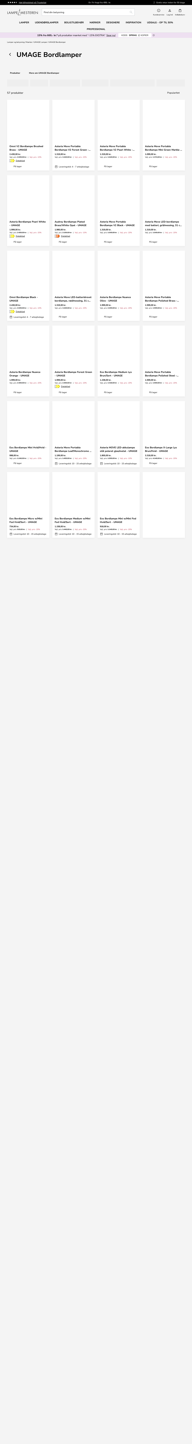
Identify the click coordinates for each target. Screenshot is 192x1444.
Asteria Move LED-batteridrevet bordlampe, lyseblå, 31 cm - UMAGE (27, 662)
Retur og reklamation (118, 1334)
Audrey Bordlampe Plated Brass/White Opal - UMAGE (70, 223)
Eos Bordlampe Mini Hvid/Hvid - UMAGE (27, 449)
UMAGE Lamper (40, 42)
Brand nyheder (164, 1401)
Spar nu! (111, 35)
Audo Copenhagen (28, 1421)
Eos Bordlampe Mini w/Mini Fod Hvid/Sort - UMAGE (118, 520)
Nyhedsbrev (164, 1331)
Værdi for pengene (28, 1427)
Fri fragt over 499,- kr (164, 1337)
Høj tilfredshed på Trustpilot (32, 2)
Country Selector (118, 1407)
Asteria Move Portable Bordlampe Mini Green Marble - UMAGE (163, 148)
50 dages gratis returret (164, 1334)
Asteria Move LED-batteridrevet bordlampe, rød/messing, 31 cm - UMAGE (73, 298)
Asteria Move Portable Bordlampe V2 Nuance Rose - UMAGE (117, 737)
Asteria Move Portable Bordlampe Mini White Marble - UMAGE (163, 737)
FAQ (28, 1337)
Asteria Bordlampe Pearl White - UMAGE (27, 223)
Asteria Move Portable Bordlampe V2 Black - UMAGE (117, 223)
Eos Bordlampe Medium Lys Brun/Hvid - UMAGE (70, 1026)
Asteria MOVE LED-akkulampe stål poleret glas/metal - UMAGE (118, 449)
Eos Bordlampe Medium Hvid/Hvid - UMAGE (23, 955)
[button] (45, 137)
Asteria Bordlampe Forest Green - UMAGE (73, 373)
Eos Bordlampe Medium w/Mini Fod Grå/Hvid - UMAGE (27, 1026)
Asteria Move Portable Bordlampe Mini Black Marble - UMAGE (117, 662)
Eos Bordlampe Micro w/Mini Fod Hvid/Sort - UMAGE (25, 520)
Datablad (20, 160)
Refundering (118, 1337)
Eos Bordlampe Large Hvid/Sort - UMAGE (163, 1026)
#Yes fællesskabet (163, 1395)
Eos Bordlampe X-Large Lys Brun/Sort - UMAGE (70, 884)
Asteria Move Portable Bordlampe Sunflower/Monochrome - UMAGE (160, 591)
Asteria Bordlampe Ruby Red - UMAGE (72, 808)
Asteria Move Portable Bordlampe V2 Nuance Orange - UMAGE (27, 591)
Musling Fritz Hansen (28, 1424)
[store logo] (22, 12)
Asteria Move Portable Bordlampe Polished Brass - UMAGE (161, 298)
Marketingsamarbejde (164, 1407)
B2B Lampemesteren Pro (163, 1404)
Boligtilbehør (28, 1430)
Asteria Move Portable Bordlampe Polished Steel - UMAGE (161, 373)
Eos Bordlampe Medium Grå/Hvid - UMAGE (113, 1026)
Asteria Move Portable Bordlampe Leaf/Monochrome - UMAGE (73, 449)
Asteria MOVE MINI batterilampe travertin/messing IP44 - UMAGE (27, 808)
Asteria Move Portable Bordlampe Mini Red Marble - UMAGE (117, 591)
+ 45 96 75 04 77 (28, 1331)
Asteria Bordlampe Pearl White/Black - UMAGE (69, 1097)
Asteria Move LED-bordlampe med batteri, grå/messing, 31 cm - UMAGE (163, 223)
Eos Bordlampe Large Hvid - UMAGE (71, 955)
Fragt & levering (118, 1331)
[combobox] (88, 12)
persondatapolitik (108, 1302)
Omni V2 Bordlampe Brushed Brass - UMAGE (26, 148)
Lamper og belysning (15, 42)
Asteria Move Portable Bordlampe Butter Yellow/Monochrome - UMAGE (162, 520)
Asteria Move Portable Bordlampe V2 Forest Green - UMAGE (72, 148)
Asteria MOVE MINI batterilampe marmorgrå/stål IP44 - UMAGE (117, 1097)
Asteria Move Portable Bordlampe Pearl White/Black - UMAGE (73, 591)
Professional (96, 29)
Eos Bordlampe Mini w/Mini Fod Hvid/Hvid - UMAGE (163, 955)
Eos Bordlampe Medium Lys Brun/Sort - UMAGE (116, 373)
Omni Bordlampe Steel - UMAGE (159, 662)
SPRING (134, 35)
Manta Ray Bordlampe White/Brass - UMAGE (113, 884)
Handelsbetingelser (118, 1401)
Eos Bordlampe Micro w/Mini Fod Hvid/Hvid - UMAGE (116, 808)
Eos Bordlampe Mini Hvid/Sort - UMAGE (27, 884)
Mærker (29, 42)
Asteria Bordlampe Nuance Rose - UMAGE (163, 1097)
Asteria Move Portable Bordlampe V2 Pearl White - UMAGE (116, 148)
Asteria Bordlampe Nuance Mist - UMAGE (27, 737)
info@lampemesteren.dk (28, 1334)
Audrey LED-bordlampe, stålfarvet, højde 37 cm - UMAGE (23, 1172)
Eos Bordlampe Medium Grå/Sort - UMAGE (113, 955)
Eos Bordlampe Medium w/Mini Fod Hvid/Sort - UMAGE (72, 520)
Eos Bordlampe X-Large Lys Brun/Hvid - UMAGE (161, 449)
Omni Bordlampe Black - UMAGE (23, 298)
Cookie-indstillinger (164, 1398)
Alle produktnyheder (28, 1433)
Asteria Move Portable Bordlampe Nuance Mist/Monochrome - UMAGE (71, 662)
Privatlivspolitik (118, 1404)
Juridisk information (119, 1398)
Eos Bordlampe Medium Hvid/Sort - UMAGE (158, 884)
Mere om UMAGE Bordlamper (44, 72)
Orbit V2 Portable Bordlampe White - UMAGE (72, 737)
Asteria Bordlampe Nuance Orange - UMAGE (24, 373)
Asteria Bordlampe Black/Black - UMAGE (163, 808)
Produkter (15, 72)
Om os (118, 1395)
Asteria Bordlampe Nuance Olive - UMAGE (115, 298)
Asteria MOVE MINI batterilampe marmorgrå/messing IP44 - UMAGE (24, 1097)
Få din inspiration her (94, 1230)
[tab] (16, 83)
